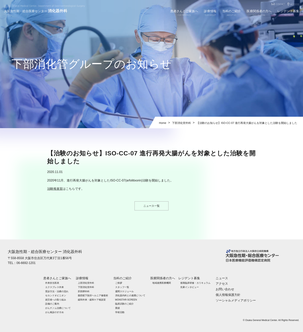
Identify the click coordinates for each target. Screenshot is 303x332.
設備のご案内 (52, 303)
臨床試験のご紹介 (124, 303)
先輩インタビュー (189, 287)
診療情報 (210, 13)
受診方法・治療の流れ (56, 291)
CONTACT (280, 4)
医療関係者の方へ (259, 13)
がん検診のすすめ (54, 312)
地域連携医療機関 (161, 283)
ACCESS (294, 4)
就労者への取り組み (55, 299)
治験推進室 (55, 188)
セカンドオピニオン (55, 295)
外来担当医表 (52, 283)
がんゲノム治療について (58, 307)
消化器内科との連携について (130, 295)
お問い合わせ (225, 289)
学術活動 (119, 312)
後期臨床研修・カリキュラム (195, 283)
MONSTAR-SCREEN (126, 299)
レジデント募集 (288, 13)
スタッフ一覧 (122, 287)
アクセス (222, 283)
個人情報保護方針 (228, 294)
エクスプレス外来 (54, 287)
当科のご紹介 (231, 13)
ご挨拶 (118, 283)
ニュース (222, 278)
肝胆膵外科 (83, 291)
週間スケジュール (124, 291)
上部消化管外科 (86, 283)
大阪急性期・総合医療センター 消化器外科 (45, 251)
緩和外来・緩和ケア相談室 (92, 299)
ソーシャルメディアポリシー (236, 300)
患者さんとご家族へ (184, 13)
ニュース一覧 (151, 205)
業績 (117, 307)
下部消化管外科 (86, 287)
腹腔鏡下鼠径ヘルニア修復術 (93, 295)
